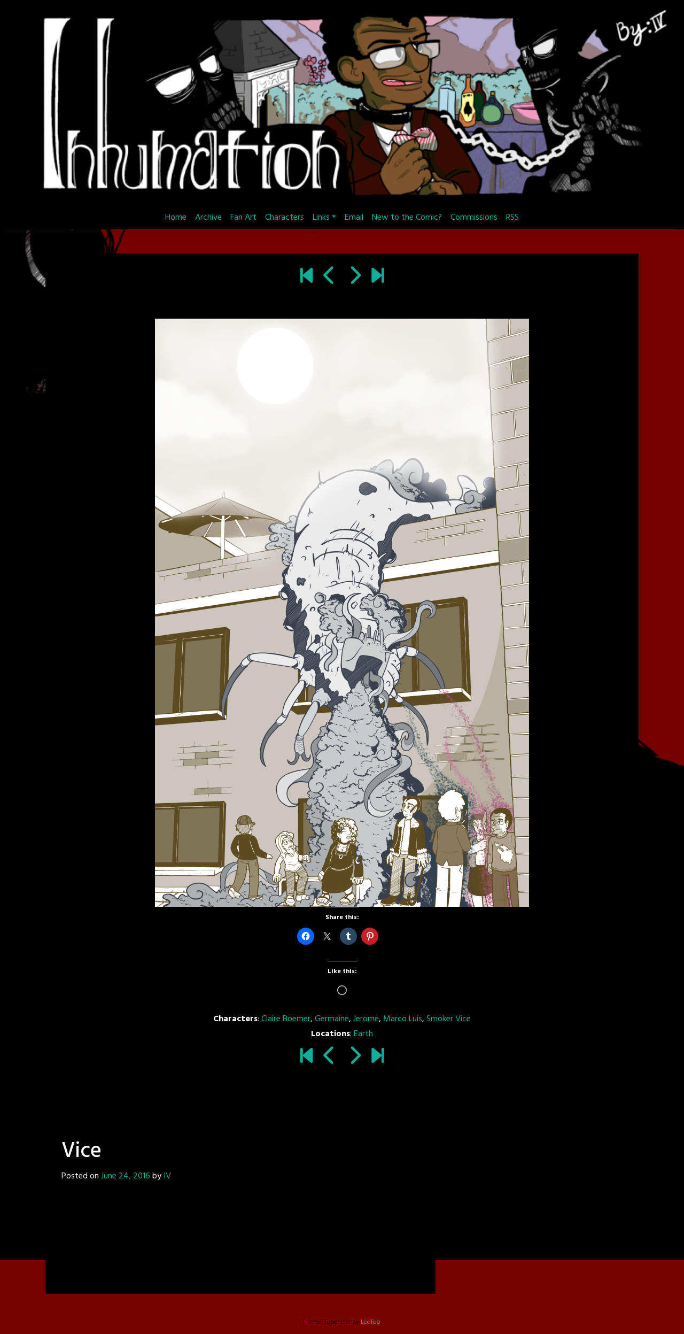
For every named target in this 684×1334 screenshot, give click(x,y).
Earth (363, 1034)
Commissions (474, 218)
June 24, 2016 (125, 1176)
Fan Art (243, 218)
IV (167, 1176)
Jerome (366, 1019)
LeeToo (370, 1322)
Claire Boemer (285, 1019)
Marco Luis (402, 1019)
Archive (208, 218)
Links (321, 218)
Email (354, 218)
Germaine (332, 1019)
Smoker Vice (448, 1019)
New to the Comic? (407, 218)
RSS (512, 218)
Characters (284, 218)
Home (175, 218)
